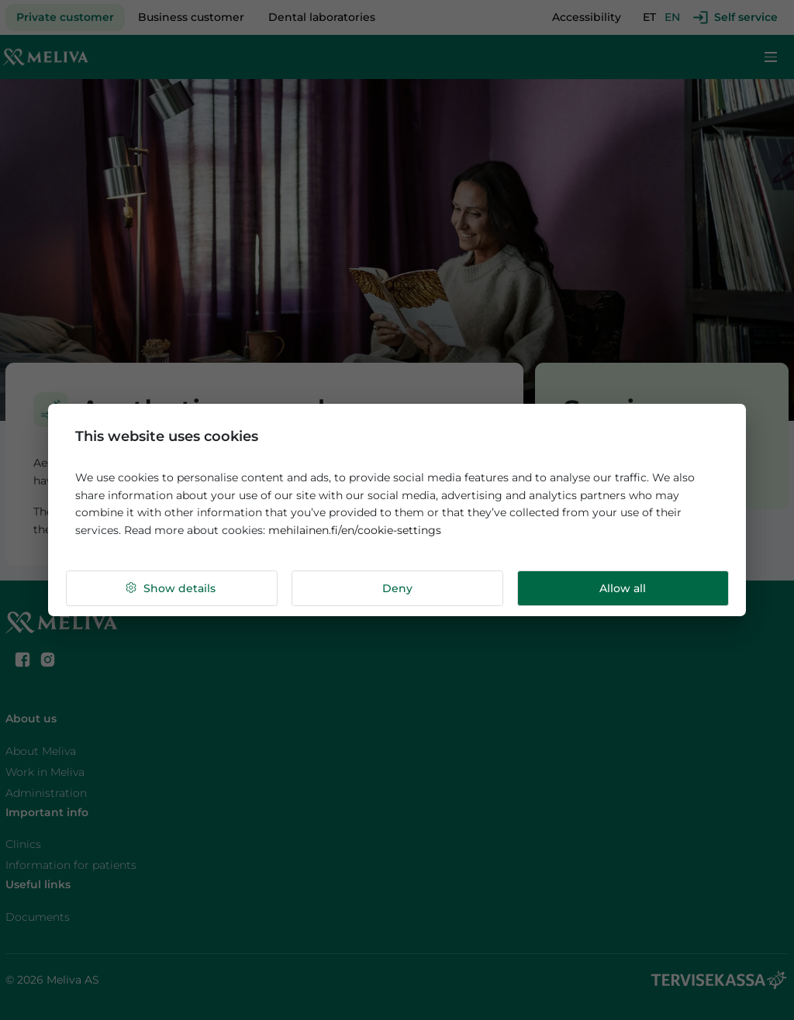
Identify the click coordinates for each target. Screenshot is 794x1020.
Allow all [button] (622, 588)
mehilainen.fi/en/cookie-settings (354, 530)
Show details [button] (170, 589)
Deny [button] (397, 588)
